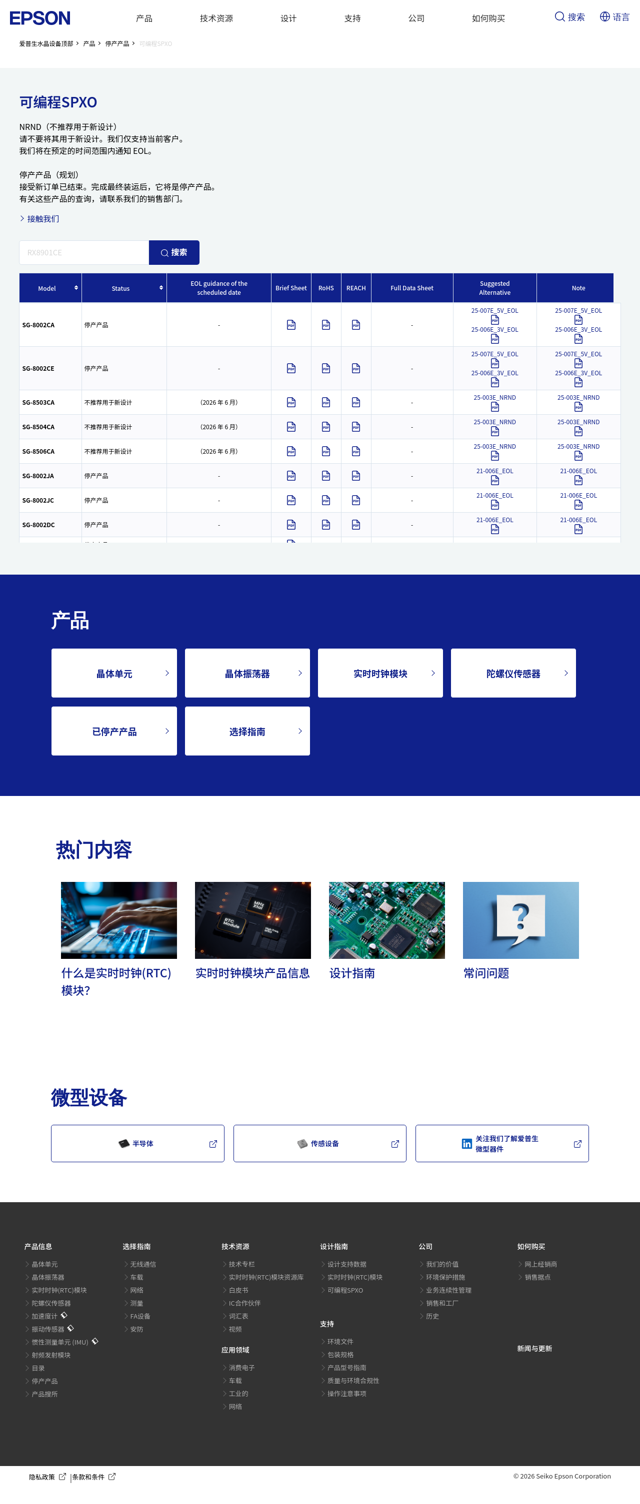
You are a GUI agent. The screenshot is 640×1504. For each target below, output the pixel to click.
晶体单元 (114, 673)
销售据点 (537, 1277)
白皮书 (238, 1290)
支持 (352, 18)
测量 (137, 1303)
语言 (615, 17)
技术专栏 (242, 1264)
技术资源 (217, 18)
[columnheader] (51, 287)
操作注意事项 (347, 1393)
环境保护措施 (445, 1277)
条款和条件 (96, 1477)
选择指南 (248, 731)
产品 (144, 18)
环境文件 (341, 1341)
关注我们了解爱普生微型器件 (499, 1143)
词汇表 (238, 1316)
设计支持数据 (347, 1264)
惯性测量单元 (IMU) (60, 1342)
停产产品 (45, 1381)
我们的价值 (442, 1264)
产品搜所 (45, 1394)
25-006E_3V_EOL (495, 334)
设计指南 (334, 1246)
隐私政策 (49, 1477)
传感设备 (317, 1144)
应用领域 (236, 1350)
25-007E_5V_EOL (495, 315)
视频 (235, 1329)
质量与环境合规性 (354, 1380)
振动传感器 (48, 1329)
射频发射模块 (51, 1355)
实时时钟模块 (381, 673)
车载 (137, 1277)
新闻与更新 (534, 1348)
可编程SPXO (345, 1290)
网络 (137, 1290)
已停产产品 (114, 731)
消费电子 (242, 1367)
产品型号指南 (347, 1367)
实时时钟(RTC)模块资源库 (266, 1277)
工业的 (238, 1393)
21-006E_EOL (495, 475)
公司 (416, 18)
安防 (137, 1329)
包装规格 (341, 1354)
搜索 (570, 17)
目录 (38, 1368)
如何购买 (489, 18)
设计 (288, 18)
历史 (432, 1316)
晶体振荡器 (247, 673)
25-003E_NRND (495, 402)
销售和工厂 (442, 1303)
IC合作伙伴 (245, 1303)
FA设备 (140, 1316)
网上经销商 (540, 1264)
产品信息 (38, 1246)
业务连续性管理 (449, 1290)
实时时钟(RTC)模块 (59, 1290)
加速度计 (45, 1316)
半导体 (136, 1144)
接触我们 (43, 218)
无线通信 (143, 1264)
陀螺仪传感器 (513, 673)
